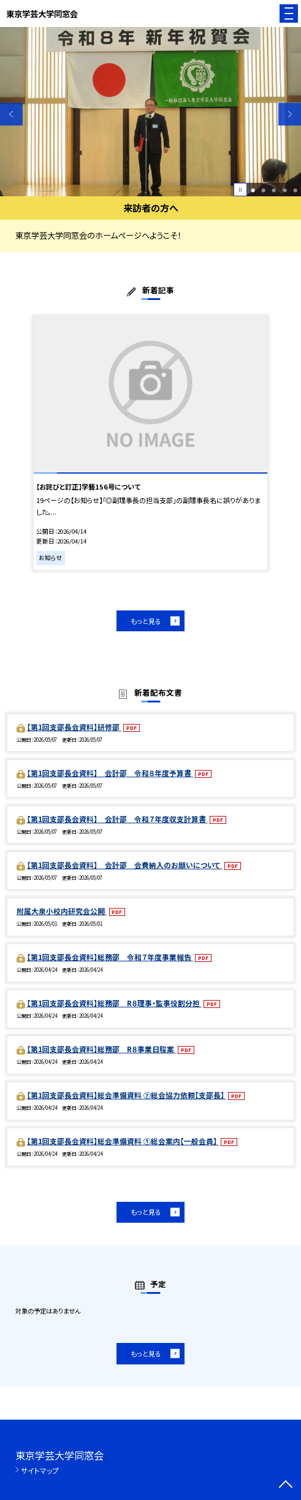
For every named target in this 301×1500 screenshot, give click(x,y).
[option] (150, 111)
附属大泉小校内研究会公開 (62, 911)
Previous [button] (11, 114)
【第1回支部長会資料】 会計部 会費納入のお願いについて (125, 865)
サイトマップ (40, 1470)
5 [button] (295, 190)
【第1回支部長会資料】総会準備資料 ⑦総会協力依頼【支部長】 (126, 1095)
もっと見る (146, 621)
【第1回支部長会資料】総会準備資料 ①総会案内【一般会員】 (123, 1141)
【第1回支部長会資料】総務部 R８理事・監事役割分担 (114, 1003)
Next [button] (289, 114)
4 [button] (285, 190)
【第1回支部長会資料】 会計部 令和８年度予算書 (110, 772)
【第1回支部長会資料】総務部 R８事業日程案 (101, 1049)
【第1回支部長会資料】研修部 (74, 726)
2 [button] (263, 190)
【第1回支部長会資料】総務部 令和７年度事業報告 (110, 957)
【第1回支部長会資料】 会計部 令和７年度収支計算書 (117, 818)
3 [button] (274, 190)
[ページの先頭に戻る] (285, 1485)
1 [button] (253, 190)
